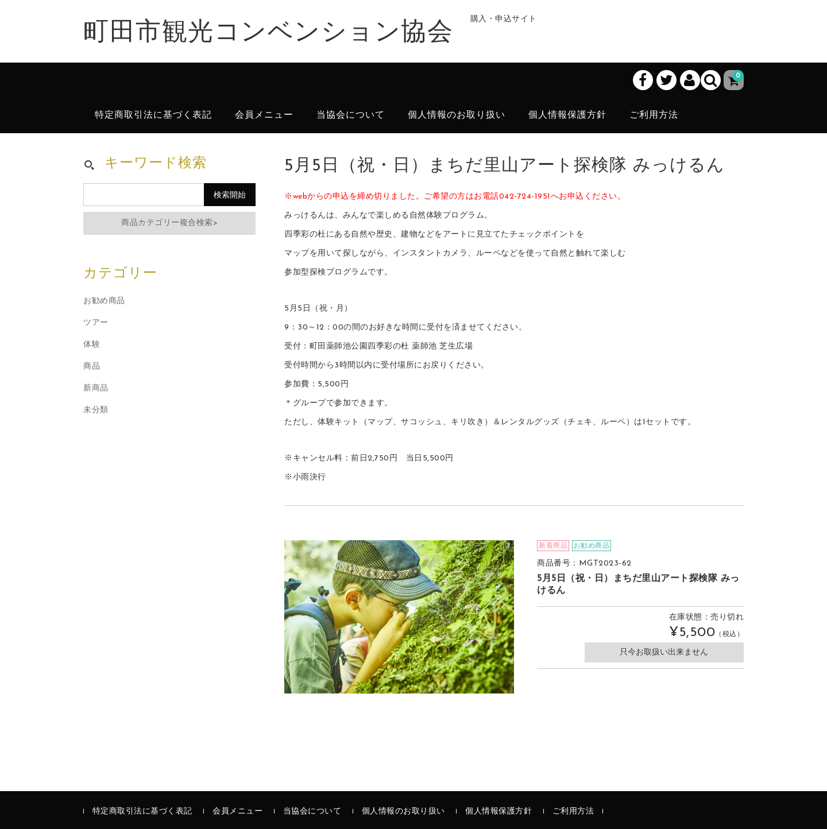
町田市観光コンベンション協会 (268, 33)
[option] (399, 617)
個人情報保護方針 (567, 115)
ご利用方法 (653, 115)
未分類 (96, 410)
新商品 (96, 388)
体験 (91, 344)
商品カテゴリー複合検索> (169, 223)
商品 (91, 366)
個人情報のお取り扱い (456, 115)
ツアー (96, 323)
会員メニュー (264, 115)
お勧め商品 (104, 301)
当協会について (350, 115)
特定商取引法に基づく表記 (153, 115)
